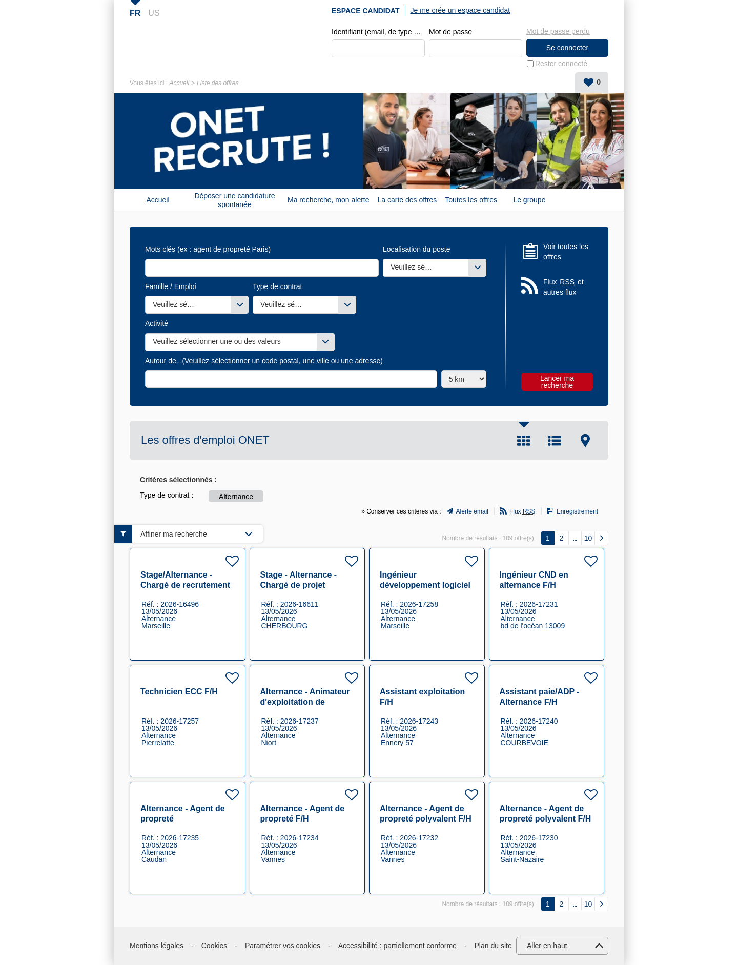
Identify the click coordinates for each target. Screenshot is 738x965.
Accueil (179, 83)
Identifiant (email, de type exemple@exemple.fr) (378, 32)
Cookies (214, 945)
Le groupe (529, 200)
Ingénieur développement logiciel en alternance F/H (425, 585)
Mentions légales (156, 945)
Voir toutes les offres (565, 251)
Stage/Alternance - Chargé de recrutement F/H (185, 585)
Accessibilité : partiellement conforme (397, 945)
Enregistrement (577, 511)
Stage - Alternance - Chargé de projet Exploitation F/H (298, 585)
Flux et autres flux (563, 286)
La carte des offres (407, 200)
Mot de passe (450, 32)
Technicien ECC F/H (179, 691)
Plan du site (493, 945)
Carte (585, 441)
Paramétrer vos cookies (282, 945)
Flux (522, 511)
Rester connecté (561, 63)
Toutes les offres (471, 200)
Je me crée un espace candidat (460, 10)
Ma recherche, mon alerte (329, 200)
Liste (554, 441)
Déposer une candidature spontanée (234, 200)
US (153, 13)
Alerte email (472, 511)
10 (588, 538)
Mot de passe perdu (558, 31)
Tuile (523, 441)
